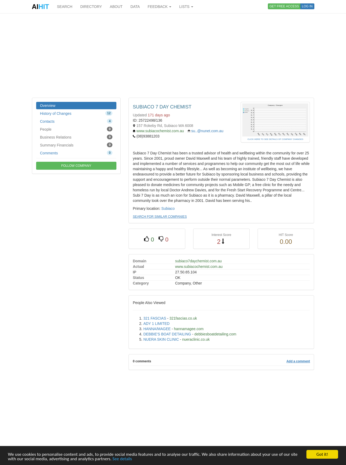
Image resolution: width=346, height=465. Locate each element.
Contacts (76, 121)
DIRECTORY (91, 6)
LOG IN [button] (307, 6)
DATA (135, 6)
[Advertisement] (173, 55)
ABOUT (116, 6)
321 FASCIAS (154, 318)
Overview (47, 105)
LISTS (186, 6)
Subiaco (168, 208)
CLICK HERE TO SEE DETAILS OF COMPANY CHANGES (275, 139)
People (76, 129)
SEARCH (64, 6)
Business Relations (76, 137)
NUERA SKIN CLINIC (161, 339)
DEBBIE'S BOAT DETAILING (167, 334)
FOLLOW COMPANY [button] (76, 166)
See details (122, 459)
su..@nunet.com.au (207, 131)
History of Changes (76, 113)
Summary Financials (76, 145)
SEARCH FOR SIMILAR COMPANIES (160, 217)
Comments (76, 152)
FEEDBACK (159, 6)
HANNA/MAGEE (156, 329)
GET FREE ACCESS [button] (284, 6)
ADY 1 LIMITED (156, 323)
